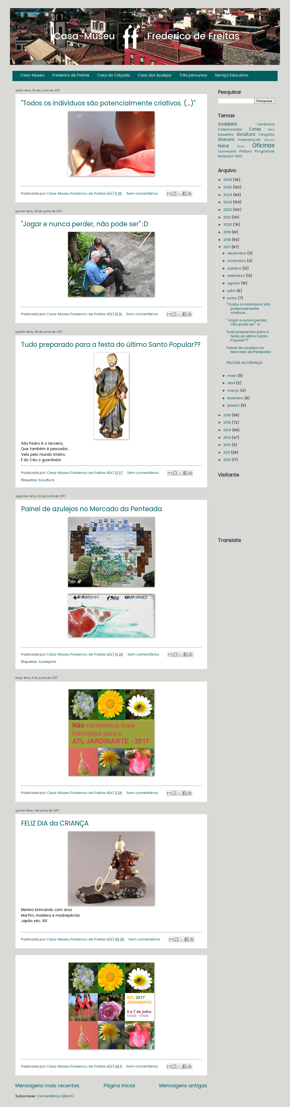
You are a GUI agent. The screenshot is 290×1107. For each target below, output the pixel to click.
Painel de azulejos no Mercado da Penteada (91, 508)
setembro (236, 275)
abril (231, 382)
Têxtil (238, 156)
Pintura (246, 151)
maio (232, 375)
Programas (265, 151)
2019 (227, 232)
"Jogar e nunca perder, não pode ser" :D (84, 224)
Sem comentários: (143, 193)
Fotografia (267, 134)
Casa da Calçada (113, 75)
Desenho (226, 134)
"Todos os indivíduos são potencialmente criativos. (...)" (108, 103)
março (233, 390)
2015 (227, 422)
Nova (240, 146)
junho (232, 298)
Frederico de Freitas (70, 75)
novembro (237, 260)
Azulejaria (47, 661)
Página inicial (119, 1085)
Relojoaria (225, 156)
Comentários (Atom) (55, 1096)
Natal (223, 146)
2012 (227, 444)
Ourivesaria (227, 151)
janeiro (234, 405)
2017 (227, 247)
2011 (227, 452)
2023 (228, 202)
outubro (234, 268)
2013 (227, 437)
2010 (227, 459)
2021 (227, 217)
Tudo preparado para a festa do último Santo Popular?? (110, 344)
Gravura (226, 139)
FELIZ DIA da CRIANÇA (55, 823)
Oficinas (263, 145)
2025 (228, 187)
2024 (228, 194)
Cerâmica (266, 124)
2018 (227, 239)
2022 (228, 209)
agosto (234, 283)
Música (269, 140)
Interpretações (249, 140)
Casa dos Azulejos (154, 75)
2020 (228, 224)
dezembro (237, 253)
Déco (271, 130)
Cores (255, 129)
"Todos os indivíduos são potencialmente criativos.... (249, 308)
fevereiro (235, 398)
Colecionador (230, 129)
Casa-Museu (32, 75)
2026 (228, 179)
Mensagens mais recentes (47, 1085)
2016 (227, 415)
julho (232, 290)
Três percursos (193, 75)
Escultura (46, 480)
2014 (227, 430)
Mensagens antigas (183, 1085)
